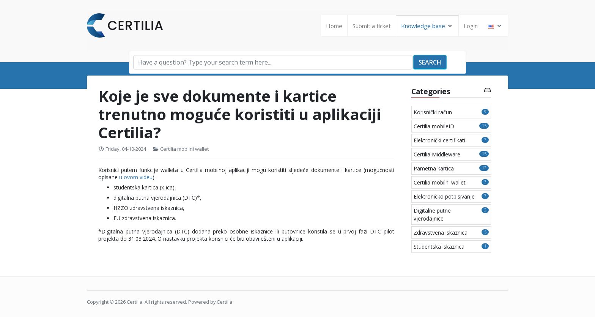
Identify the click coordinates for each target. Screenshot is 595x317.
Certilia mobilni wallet (184, 148)
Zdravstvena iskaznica (451, 232)
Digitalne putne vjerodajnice (451, 214)
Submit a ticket (372, 26)
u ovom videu (136, 177)
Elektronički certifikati (451, 140)
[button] (495, 26)
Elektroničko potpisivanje (451, 196)
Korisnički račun (451, 112)
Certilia (134, 302)
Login (471, 26)
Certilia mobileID (451, 126)
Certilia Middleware (451, 154)
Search (430, 62)
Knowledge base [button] (427, 26)
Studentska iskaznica (451, 246)
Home (334, 26)
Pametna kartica (451, 168)
